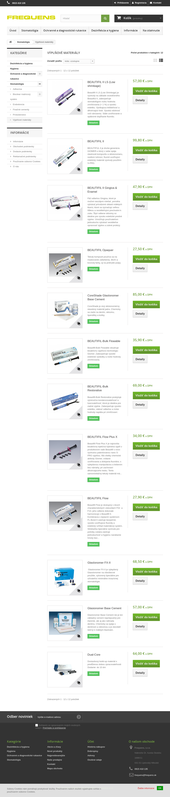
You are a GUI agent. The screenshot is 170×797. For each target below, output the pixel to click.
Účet (90, 741)
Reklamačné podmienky (24, 156)
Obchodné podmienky (23, 146)
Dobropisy (92, 751)
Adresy (91, 755)
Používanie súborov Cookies (26, 161)
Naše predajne (54, 760)
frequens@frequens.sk (145, 775)
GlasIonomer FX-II (99, 562)
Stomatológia (29, 30)
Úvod (12, 30)
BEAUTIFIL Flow (97, 498)
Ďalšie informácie (146, 788)
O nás (15, 166)
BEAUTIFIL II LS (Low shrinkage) (101, 84)
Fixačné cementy (20, 109)
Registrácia (139, 2)
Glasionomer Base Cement (104, 608)
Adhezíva (17, 89)
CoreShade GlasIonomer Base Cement (103, 297)
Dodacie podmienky (22, 151)
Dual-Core (93, 654)
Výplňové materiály (21, 120)
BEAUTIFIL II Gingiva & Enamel (102, 189)
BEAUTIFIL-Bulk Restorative (97, 388)
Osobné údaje (94, 760)
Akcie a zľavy (54, 747)
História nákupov (96, 747)
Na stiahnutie (151, 30)
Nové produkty (54, 751)
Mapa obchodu (55, 768)
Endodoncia (18, 104)
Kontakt (155, 2)
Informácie (131, 30)
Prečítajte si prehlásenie (54, 728)
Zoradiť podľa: (54, 61)
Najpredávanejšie (56, 755)
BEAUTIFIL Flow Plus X (102, 437)
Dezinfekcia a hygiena (105, 30)
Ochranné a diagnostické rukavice (64, 30)
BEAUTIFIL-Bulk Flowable (103, 341)
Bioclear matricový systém (20, 96)
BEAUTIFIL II (95, 141)
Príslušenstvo (19, 114)
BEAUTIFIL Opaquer (100, 250)
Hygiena (14, 68)
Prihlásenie (121, 2)
